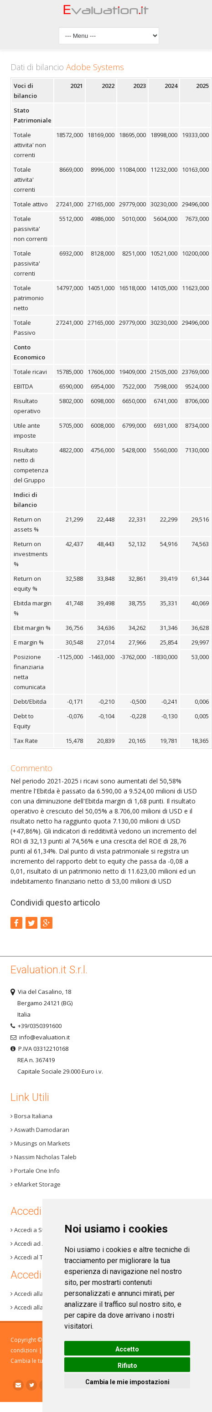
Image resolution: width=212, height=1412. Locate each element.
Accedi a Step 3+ (34, 1230)
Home (106, 12)
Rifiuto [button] (127, 1365)
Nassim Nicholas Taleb (43, 1157)
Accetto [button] (127, 1349)
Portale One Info (35, 1170)
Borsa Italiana (31, 1116)
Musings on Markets (40, 1143)
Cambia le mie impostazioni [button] (127, 1382)
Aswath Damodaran (39, 1130)
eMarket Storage (35, 1184)
